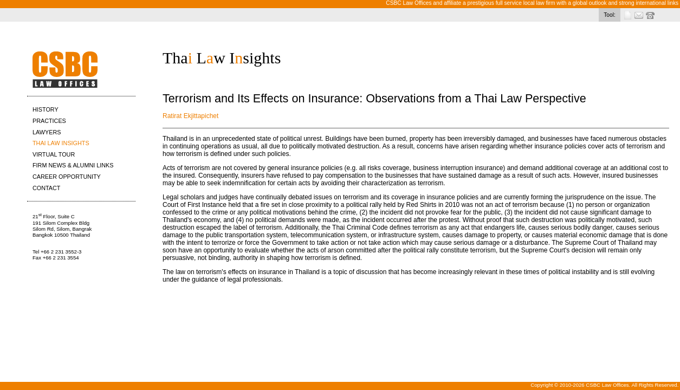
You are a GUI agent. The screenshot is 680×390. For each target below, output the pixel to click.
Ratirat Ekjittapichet (190, 116)
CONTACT (46, 188)
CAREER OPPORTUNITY (67, 176)
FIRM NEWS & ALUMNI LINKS (73, 165)
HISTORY (46, 109)
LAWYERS (47, 132)
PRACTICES (49, 121)
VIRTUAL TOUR (54, 154)
